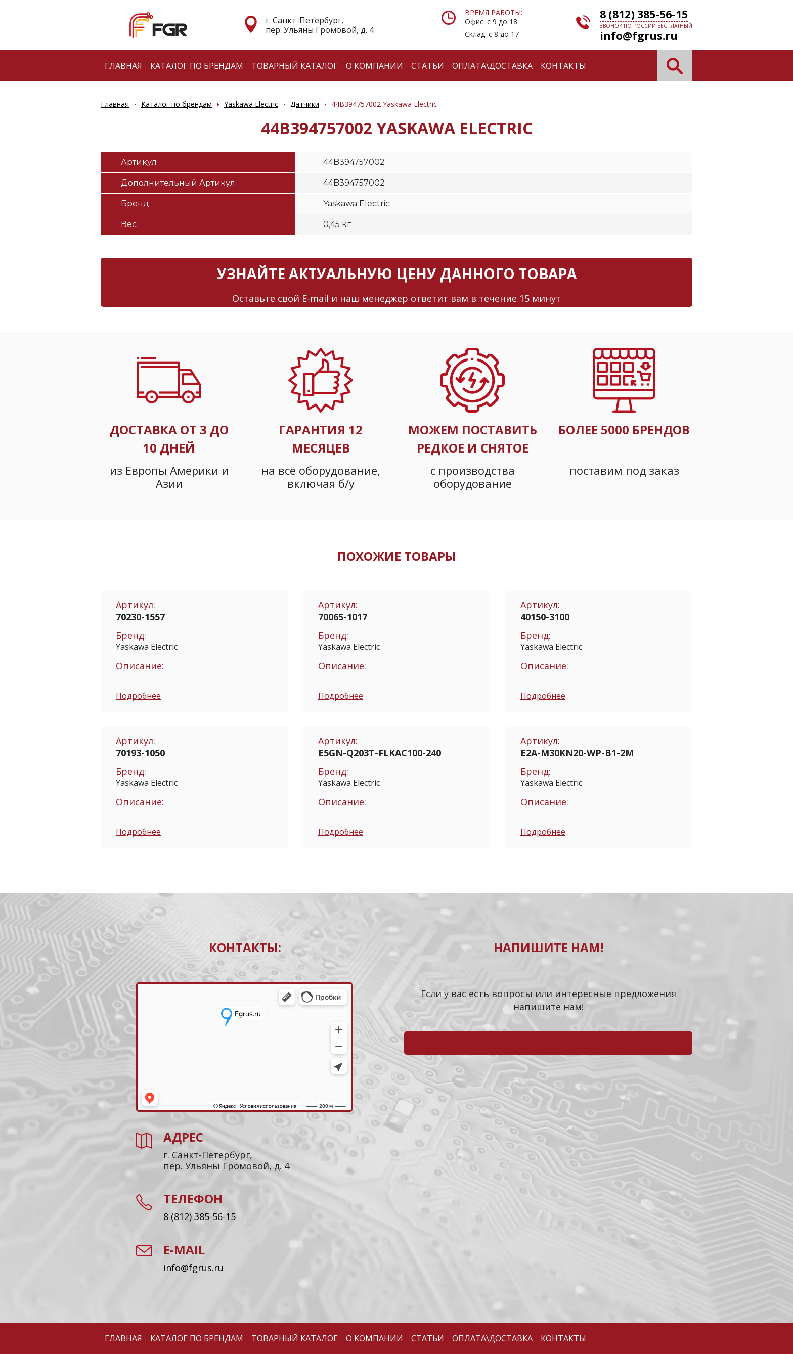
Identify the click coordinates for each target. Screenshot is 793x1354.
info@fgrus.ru (639, 36)
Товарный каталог (294, 65)
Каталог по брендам (196, 65)
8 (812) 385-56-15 (644, 14)
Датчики (304, 104)
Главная (123, 65)
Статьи (427, 65)
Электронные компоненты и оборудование (158, 25)
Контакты (563, 65)
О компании (374, 65)
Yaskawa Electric (251, 104)
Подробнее (138, 695)
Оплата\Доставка (492, 65)
